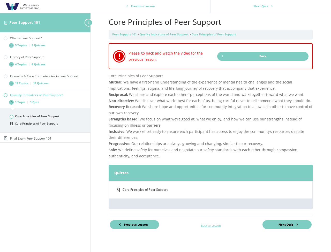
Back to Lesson (211, 225)
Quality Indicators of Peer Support (164, 34)
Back (243, 56)
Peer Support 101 (24, 22)
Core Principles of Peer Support (214, 34)
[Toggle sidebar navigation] (89, 22)
